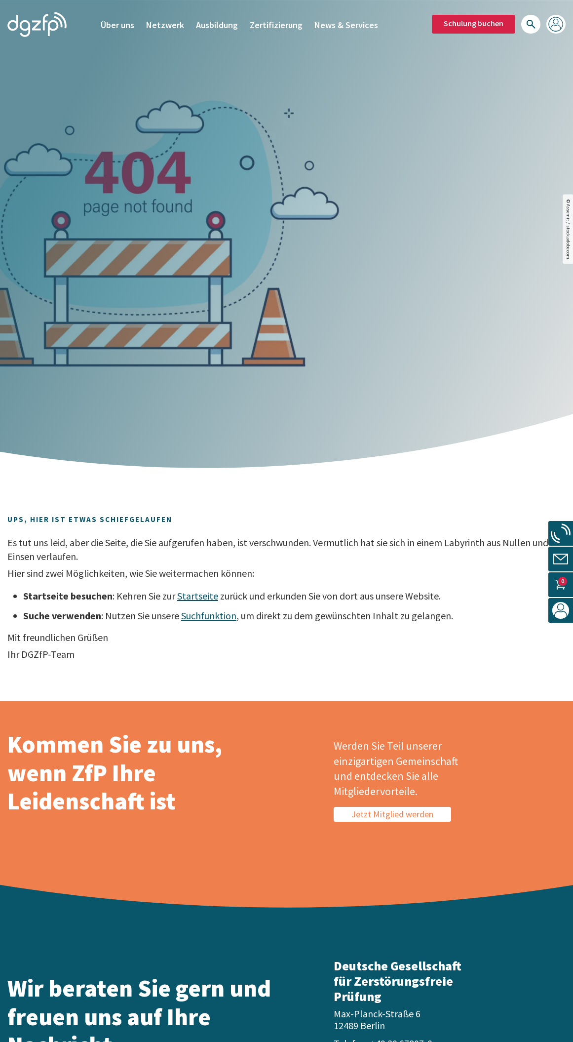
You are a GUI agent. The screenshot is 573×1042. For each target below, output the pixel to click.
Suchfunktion (208, 615)
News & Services (346, 23)
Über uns (117, 23)
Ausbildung (217, 23)
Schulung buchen (473, 22)
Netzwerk (165, 23)
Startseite (197, 596)
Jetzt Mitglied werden (392, 814)
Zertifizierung (276, 23)
